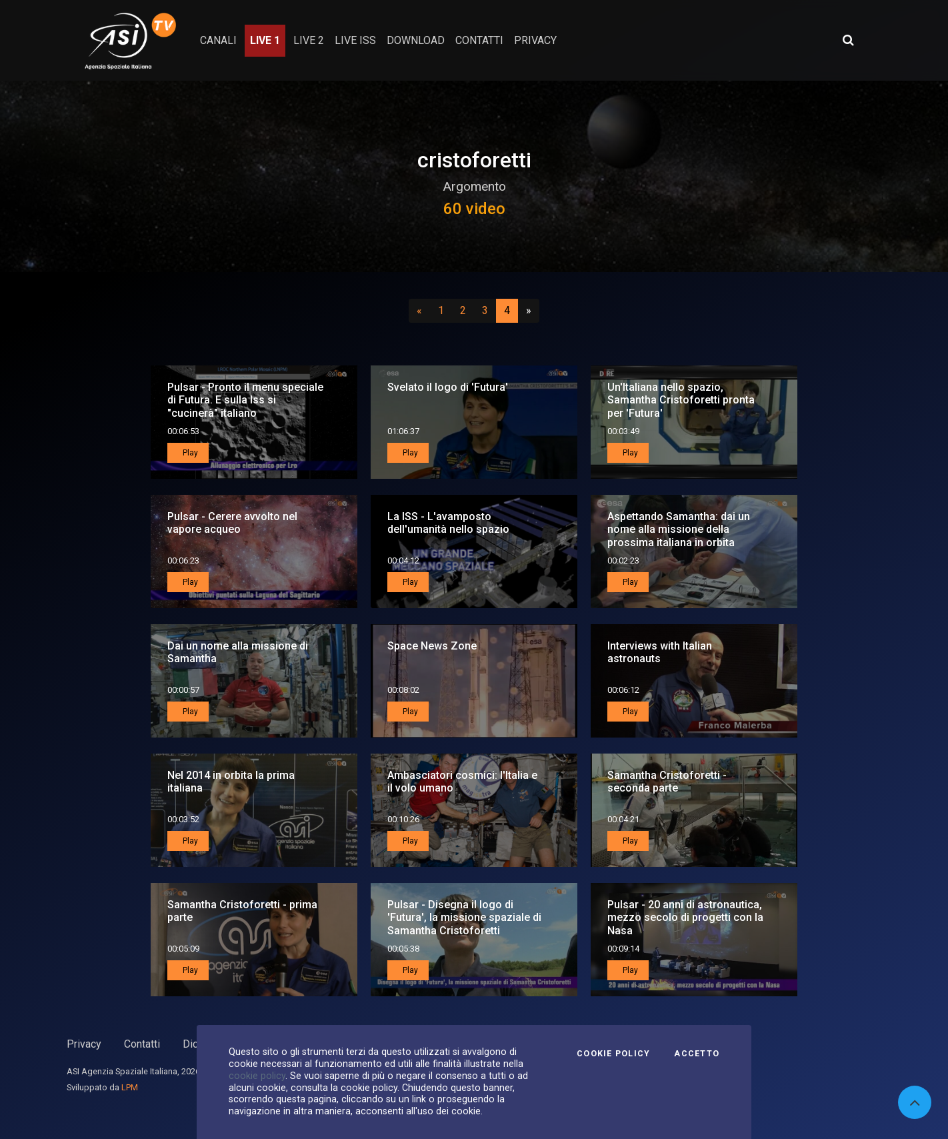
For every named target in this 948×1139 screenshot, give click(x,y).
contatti (479, 40)
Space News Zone (432, 646)
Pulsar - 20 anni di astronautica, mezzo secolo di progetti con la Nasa (685, 917)
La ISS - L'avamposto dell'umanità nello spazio (448, 522)
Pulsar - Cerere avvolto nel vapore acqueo (232, 522)
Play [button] (189, 452)
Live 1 (265, 40)
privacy (535, 40)
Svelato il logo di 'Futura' (447, 387)
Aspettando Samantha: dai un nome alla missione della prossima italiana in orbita (678, 529)
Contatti (142, 1044)
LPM (129, 1087)
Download (416, 40)
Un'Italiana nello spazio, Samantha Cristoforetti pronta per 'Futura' (681, 400)
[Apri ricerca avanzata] (848, 40)
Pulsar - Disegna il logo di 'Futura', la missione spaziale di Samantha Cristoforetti (464, 917)
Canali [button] (218, 40)
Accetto (696, 1054)
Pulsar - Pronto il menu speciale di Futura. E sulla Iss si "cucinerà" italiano (245, 400)
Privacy (84, 1044)
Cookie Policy (613, 1054)
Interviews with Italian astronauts (659, 652)
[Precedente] (419, 311)
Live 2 (308, 40)
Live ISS (355, 40)
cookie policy (257, 1075)
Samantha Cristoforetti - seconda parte (667, 781)
